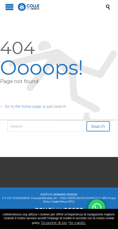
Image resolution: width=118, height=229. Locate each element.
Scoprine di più (54, 222)
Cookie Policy (59, 201)
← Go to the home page (20, 106)
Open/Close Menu (9, 7)
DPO (71, 201)
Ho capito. (77, 222)
